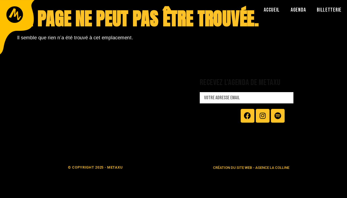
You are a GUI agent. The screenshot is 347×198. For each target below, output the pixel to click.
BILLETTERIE (329, 10)
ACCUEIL (272, 10)
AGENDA (298, 10)
